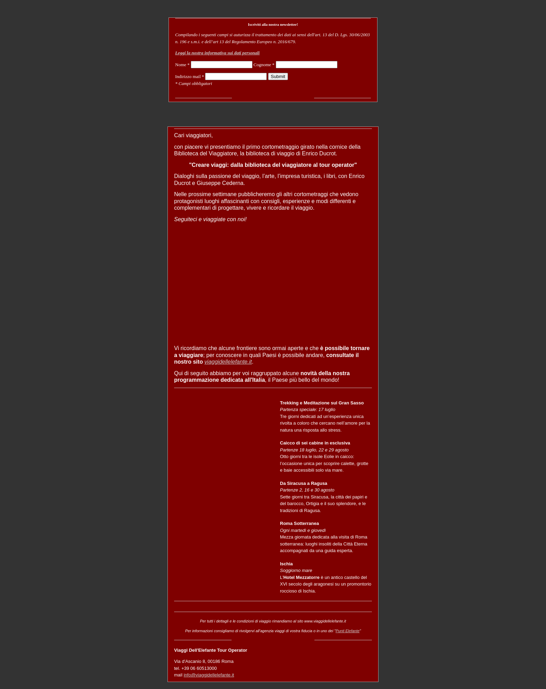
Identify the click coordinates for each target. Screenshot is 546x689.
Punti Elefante (348, 631)
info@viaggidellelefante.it (209, 675)
